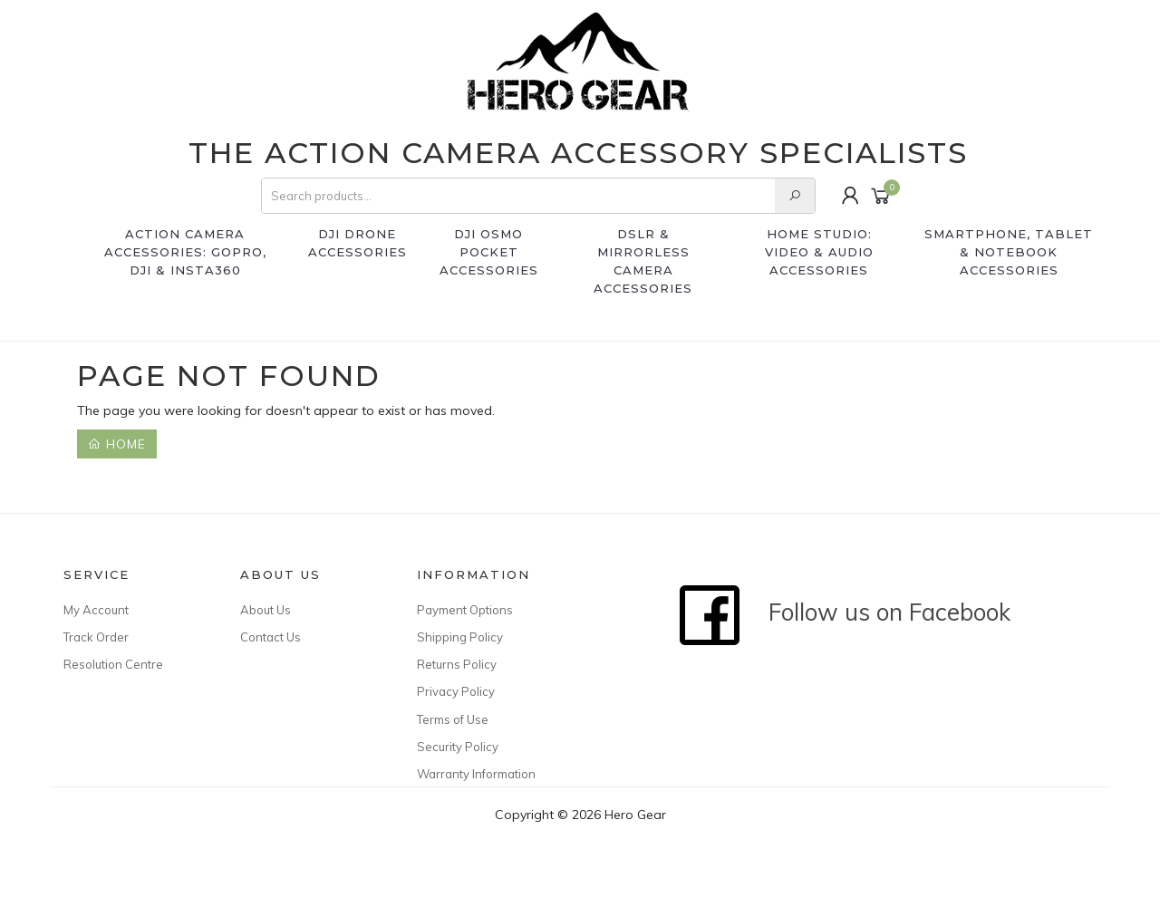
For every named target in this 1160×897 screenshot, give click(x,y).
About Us (265, 610)
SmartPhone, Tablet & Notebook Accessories (1008, 252)
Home (117, 444)
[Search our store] (795, 195)
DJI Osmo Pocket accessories (489, 252)
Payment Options (465, 610)
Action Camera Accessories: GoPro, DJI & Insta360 (185, 252)
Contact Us (270, 637)
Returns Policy (457, 664)
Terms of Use (452, 719)
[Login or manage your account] (851, 195)
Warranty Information (476, 774)
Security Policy (457, 746)
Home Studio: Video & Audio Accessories (819, 252)
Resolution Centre (113, 664)
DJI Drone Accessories (357, 243)
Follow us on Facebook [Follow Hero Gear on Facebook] (844, 612)
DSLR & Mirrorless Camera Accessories (643, 261)
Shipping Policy (460, 637)
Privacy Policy (456, 691)
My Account (96, 610)
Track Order (96, 637)
